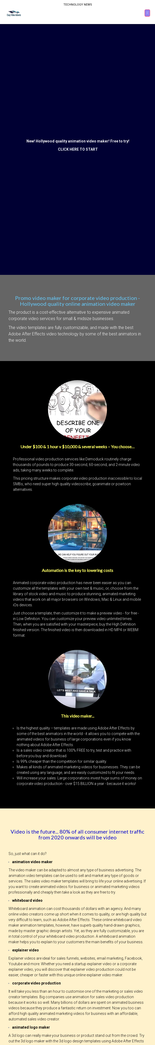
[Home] (14, 13)
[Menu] (147, 13)
